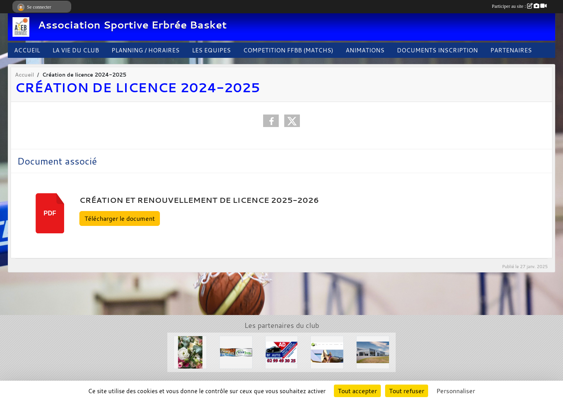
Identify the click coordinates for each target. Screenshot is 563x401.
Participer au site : (519, 6)
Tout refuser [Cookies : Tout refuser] (406, 391)
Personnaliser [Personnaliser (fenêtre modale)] (455, 391)
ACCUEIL (27, 50)
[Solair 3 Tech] (236, 351)
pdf (50, 213)
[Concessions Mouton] (372, 351)
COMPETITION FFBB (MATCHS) (288, 50)
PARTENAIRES (511, 50)
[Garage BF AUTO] (281, 351)
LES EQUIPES (211, 50)
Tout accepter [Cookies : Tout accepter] (357, 391)
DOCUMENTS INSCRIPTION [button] (437, 50)
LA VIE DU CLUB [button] (75, 50)
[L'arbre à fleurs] (190, 351)
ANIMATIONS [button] (365, 50)
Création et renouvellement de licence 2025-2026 (199, 200)
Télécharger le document (119, 218)
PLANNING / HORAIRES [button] (145, 50)
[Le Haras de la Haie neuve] (327, 351)
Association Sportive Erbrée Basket (132, 25)
